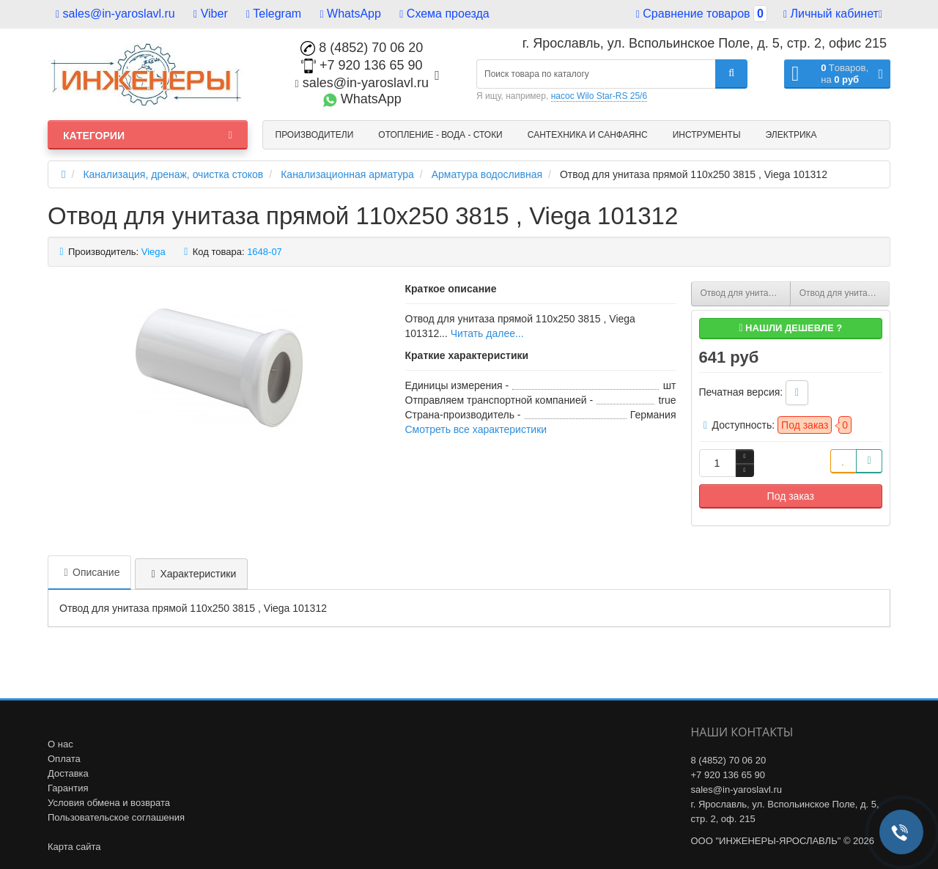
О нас (60, 744)
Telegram (273, 13)
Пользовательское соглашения (116, 817)
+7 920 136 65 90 (362, 65)
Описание (89, 572)
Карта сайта (74, 846)
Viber (210, 13)
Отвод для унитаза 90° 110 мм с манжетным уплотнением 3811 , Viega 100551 (746, 293)
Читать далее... (487, 333)
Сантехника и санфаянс (588, 135)
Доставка (68, 773)
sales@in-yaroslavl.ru (115, 13)
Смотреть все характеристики (476, 429)
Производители (315, 135)
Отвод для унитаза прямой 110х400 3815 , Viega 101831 (844, 293)
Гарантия (68, 788)
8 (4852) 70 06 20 (361, 47)
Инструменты (707, 135)
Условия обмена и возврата (109, 802)
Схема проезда (444, 13)
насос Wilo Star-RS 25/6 (599, 96)
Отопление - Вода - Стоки (440, 135)
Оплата (64, 758)
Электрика (791, 135)
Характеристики (191, 574)
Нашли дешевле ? (790, 327)
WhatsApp (350, 13)
